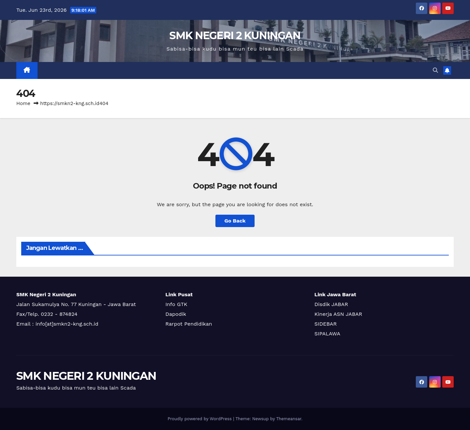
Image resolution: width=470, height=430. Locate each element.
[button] (435, 70)
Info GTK (176, 304)
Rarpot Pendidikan (188, 324)
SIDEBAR (325, 324)
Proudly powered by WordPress (200, 418)
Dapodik (175, 314)
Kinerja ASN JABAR (338, 314)
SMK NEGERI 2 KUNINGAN (234, 35)
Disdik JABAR (331, 304)
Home (23, 103)
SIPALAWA (327, 333)
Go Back (235, 221)
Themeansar (288, 418)
